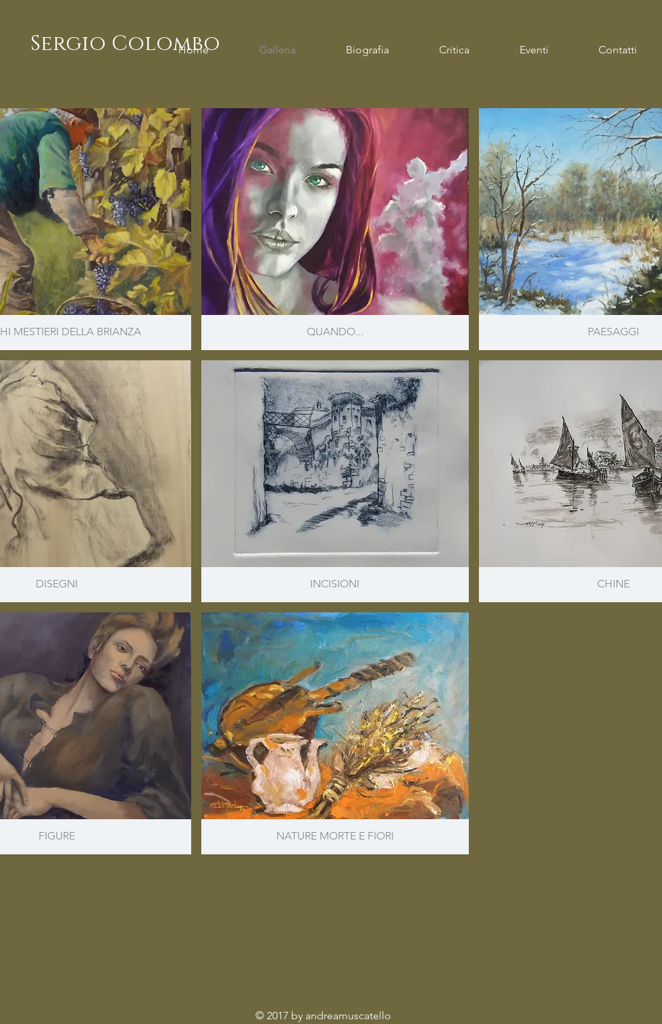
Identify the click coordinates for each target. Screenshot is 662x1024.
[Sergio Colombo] (125, 44)
